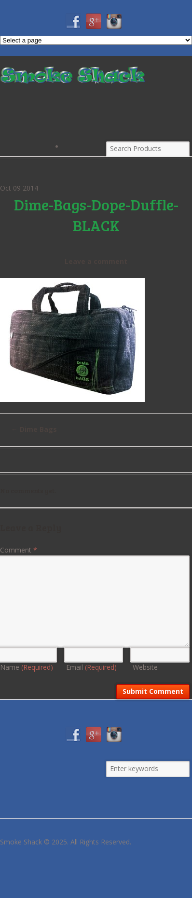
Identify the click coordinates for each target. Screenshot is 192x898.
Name (26, 667)
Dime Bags (34, 429)
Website (145, 667)
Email (91, 667)
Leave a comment (96, 261)
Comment (18, 549)
